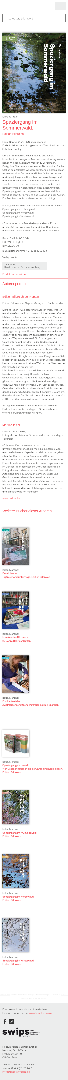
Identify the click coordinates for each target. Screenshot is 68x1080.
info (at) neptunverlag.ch (16, 1071)
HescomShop (5, 995)
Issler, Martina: (10, 569)
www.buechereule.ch (41, 1012)
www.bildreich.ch (12, 498)
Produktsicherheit (14, 274)
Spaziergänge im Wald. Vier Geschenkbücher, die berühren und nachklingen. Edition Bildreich (32, 769)
